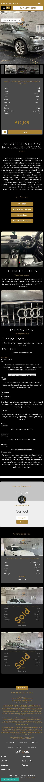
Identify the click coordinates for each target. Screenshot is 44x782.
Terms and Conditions (14, 747)
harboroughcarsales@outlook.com (22, 698)
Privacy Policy (32, 747)
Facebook (10, 742)
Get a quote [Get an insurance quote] (4, 357)
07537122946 (22, 697)
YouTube (34, 742)
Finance (25, 765)
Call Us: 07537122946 (28, 8)
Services (4, 765)
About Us (4, 761)
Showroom (26, 757)
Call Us (25, 132)
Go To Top (22, 688)
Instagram (23, 742)
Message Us (22, 518)
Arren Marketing (30, 777)
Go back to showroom (11, 20)
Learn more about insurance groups (22, 375)
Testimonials (27, 761)
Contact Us (5, 769)
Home (3, 757)
